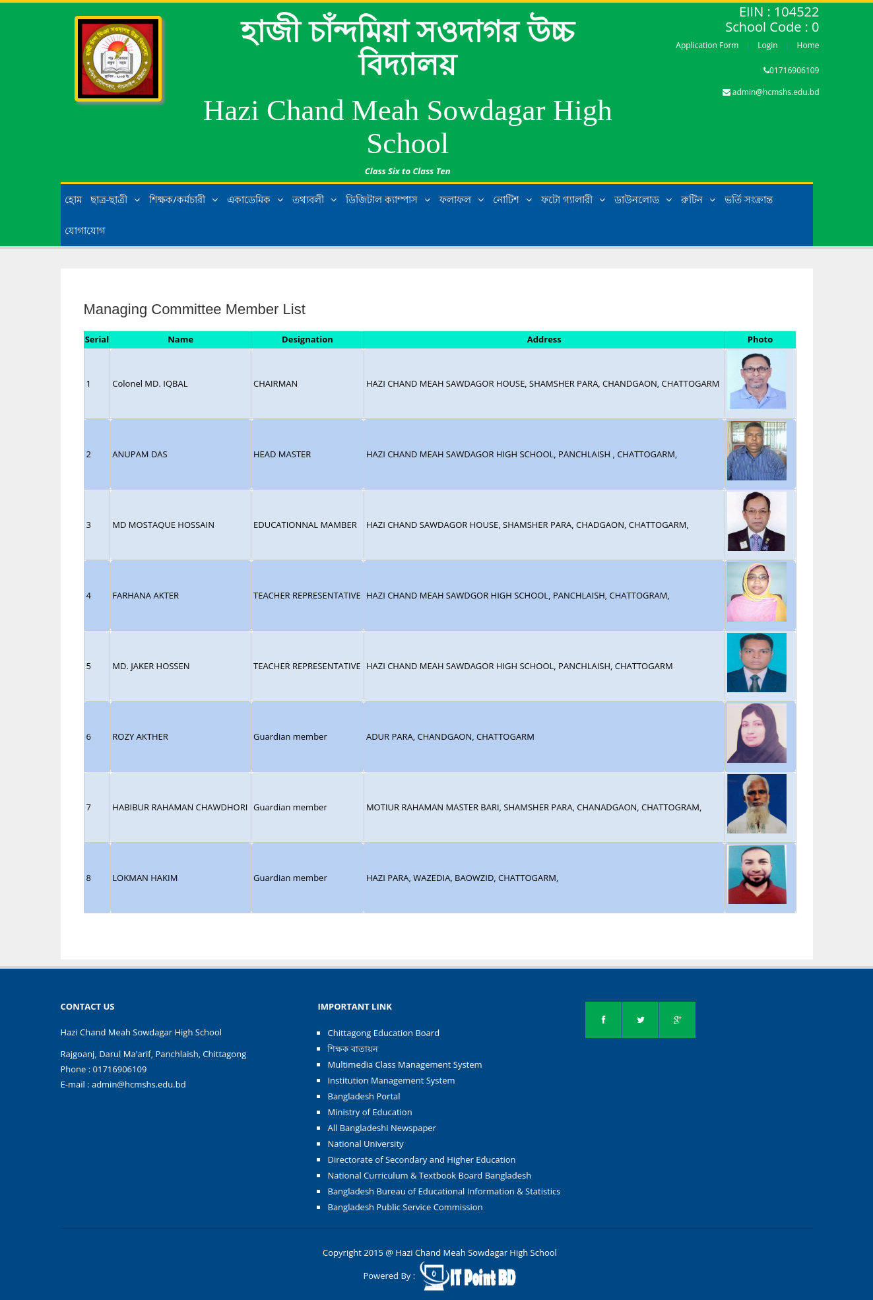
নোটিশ (513, 199)
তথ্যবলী (314, 199)
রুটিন (698, 199)
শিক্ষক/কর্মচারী (183, 199)
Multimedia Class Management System (404, 1064)
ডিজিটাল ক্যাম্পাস (388, 199)
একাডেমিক (255, 199)
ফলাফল (461, 199)
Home (808, 45)
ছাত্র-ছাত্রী (115, 199)
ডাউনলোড (643, 199)
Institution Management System (391, 1080)
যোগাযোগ (85, 230)
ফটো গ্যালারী (573, 199)
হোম (73, 199)
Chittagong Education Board (383, 1033)
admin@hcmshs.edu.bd (776, 92)
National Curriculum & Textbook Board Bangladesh (429, 1175)
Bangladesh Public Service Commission (404, 1207)
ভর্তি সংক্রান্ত (749, 199)
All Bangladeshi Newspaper (381, 1128)
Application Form (707, 45)
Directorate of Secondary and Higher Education (421, 1159)
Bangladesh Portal (363, 1096)
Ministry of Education (369, 1112)
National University (365, 1144)
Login (767, 45)
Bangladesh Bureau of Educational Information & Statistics (443, 1191)
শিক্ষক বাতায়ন (352, 1049)
